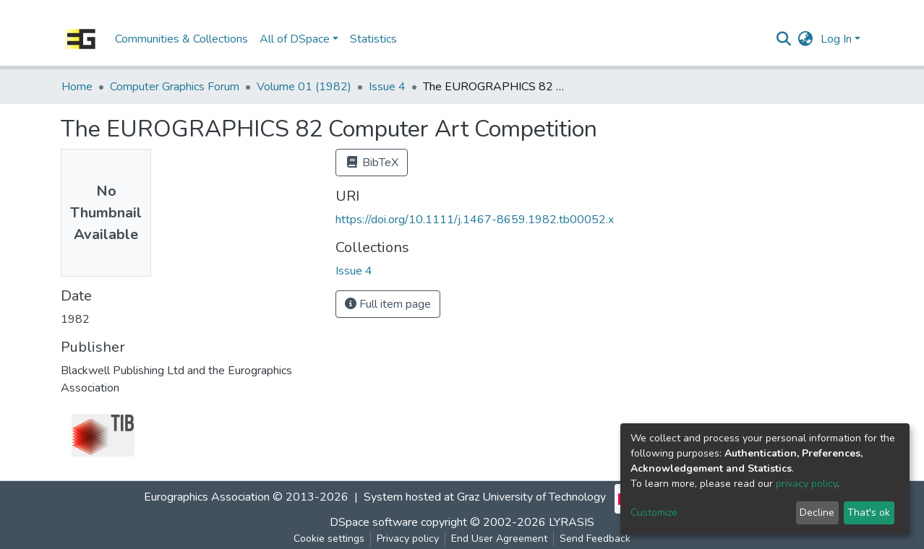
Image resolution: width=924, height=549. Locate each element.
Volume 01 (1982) (304, 87)
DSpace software (374, 522)
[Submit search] (784, 39)
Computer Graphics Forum (174, 87)
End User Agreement (499, 538)
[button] (806, 39)
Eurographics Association (207, 498)
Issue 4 (387, 87)
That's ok (868, 512)
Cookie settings (329, 538)
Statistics (373, 39)
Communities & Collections (181, 39)
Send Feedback (595, 538)
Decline (817, 512)
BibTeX (371, 162)
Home (77, 87)
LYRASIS (571, 522)
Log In (836, 39)
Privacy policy (408, 538)
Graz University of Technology (531, 498)
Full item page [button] (388, 304)
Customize (653, 512)
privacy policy (806, 483)
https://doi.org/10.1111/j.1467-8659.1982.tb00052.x (474, 220)
